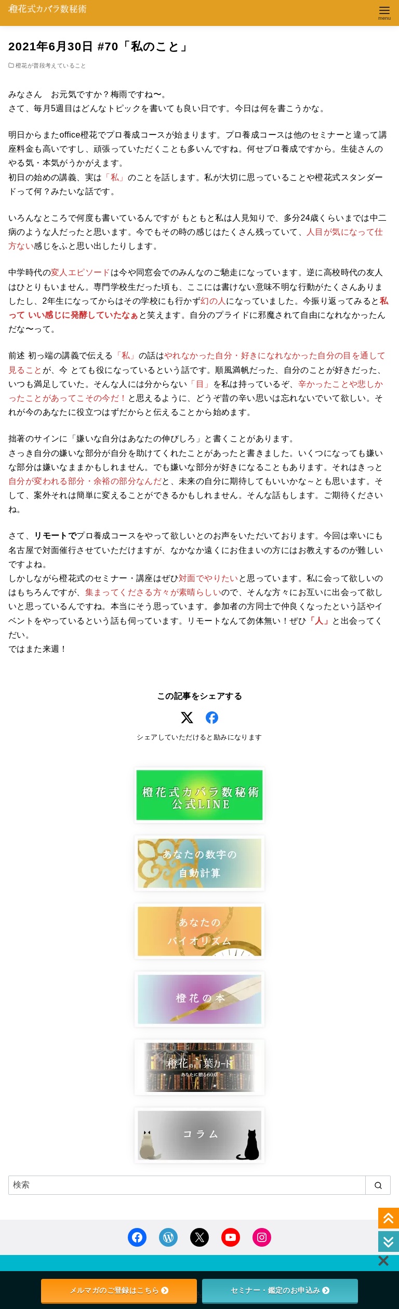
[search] (378, 1185)
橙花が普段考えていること (51, 65)
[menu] (384, 12)
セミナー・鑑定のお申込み (280, 1290)
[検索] (199, 1185)
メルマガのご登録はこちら (119, 1290)
